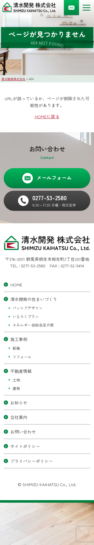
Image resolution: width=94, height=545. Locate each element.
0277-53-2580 (33, 265)
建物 (16, 388)
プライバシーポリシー (31, 461)
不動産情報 (21, 371)
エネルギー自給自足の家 (33, 325)
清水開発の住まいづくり (33, 299)
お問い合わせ (23, 431)
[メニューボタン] (86, 7)
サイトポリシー (25, 446)
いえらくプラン (26, 316)
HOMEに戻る (47, 116)
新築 (16, 348)
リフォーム (22, 356)
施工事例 (18, 339)
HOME (16, 284)
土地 (16, 379)
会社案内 (18, 417)
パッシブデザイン (28, 308)
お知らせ (18, 402)
